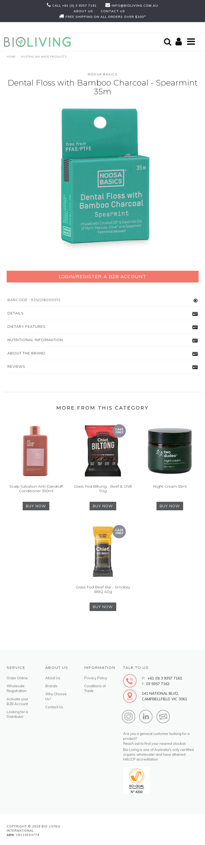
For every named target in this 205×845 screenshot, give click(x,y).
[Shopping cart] (179, 42)
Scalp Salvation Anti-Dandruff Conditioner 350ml (36, 488)
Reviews (16, 366)
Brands (51, 686)
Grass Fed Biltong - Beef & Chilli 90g (103, 488)
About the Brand (26, 353)
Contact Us (54, 707)
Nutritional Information (35, 340)
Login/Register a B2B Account (102, 276)
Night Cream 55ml (170, 486)
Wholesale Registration (17, 688)
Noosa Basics (102, 74)
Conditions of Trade (95, 688)
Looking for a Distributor (17, 714)
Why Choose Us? (56, 696)
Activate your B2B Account (17, 701)
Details (15, 313)
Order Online (17, 678)
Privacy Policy (95, 678)
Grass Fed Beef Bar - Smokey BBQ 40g (103, 589)
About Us (52, 678)
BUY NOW (36, 506)
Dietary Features (26, 326)
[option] (103, 180)
